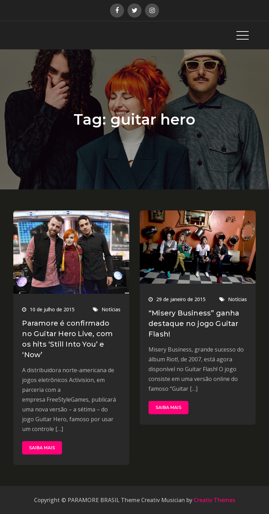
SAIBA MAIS (42, 447)
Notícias (111, 309)
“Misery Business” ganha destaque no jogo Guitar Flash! (194, 323)
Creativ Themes (214, 500)
